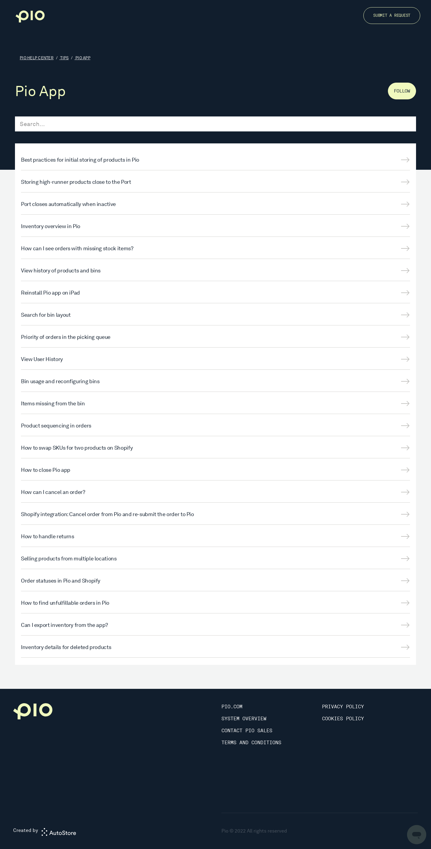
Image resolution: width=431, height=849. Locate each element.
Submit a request (391, 15)
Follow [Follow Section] (402, 91)
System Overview (243, 718)
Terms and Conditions (251, 742)
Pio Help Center (37, 58)
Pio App (82, 58)
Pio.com (231, 706)
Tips (64, 58)
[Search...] (215, 123)
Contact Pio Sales (246, 730)
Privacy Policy (343, 706)
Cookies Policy (343, 718)
